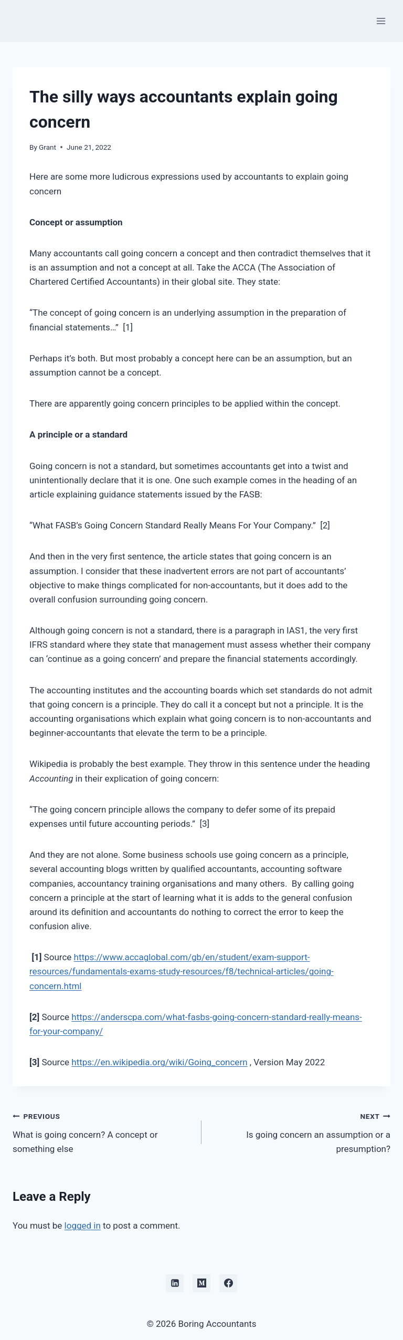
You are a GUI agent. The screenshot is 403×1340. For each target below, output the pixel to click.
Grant (47, 147)
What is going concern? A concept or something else (103, 1131)
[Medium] (201, 1283)
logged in (83, 1225)
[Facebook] (228, 1283)
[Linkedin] (175, 1283)
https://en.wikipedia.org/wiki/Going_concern (159, 1062)
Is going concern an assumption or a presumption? (300, 1131)
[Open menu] (380, 21)
